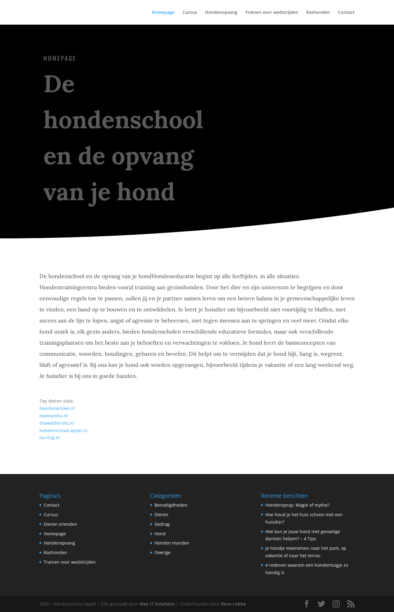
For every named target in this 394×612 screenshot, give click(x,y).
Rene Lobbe (233, 604)
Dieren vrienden (60, 524)
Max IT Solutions (157, 604)
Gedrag (162, 524)
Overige (163, 552)
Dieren (161, 514)
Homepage (163, 12)
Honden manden (172, 543)
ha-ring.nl (49, 437)
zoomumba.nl (53, 416)
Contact (346, 12)
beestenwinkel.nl (56, 408)
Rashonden (318, 12)
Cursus (190, 12)
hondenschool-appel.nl (63, 430)
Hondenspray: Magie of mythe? (297, 505)
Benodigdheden (171, 505)
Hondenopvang (221, 12)
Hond (160, 534)
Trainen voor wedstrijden (271, 12)
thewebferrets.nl (56, 423)
